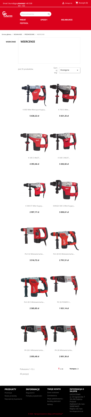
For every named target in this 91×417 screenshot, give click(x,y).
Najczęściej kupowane (13, 399)
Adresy (50, 404)
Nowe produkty (11, 396)
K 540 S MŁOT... (64, 158)
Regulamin (30, 393)
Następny (74, 368)
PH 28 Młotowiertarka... (64, 350)
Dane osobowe (53, 392)
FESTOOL (24, 23)
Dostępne (69, 70)
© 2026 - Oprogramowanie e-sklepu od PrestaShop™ (45, 414)
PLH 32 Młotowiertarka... (34, 254)
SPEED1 (44, 19)
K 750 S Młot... (64, 109)
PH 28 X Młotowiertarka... (34, 350)
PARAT (23, 19)
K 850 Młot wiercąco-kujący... (34, 109)
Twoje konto (54, 389)
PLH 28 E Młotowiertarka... (34, 302)
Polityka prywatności (34, 396)
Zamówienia (52, 395)
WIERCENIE (11, 42)
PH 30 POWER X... (64, 302)
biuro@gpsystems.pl (76, 411)
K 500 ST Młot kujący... (34, 206)
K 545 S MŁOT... (34, 158)
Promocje (8, 393)
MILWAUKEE (67, 19)
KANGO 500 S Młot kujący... (64, 206)
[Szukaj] (35, 14)
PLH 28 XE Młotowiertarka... (64, 254)
